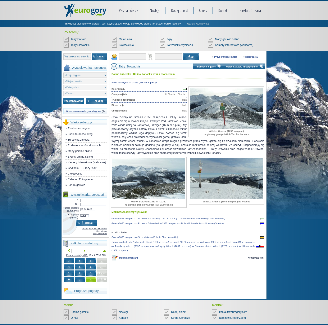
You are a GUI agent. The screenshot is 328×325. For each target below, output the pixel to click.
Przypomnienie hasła (225, 57)
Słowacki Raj (126, 45)
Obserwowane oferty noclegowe (83, 111)
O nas (203, 10)
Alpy (169, 39)
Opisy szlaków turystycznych (242, 66)
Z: (78, 200)
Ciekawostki (75, 173)
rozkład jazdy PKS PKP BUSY (94, 228)
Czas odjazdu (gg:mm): (72, 216)
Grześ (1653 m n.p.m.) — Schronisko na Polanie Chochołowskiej (144, 237)
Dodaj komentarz (128, 257)
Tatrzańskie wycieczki (180, 45)
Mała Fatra (125, 39)
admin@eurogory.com (232, 317)
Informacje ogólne (206, 66)
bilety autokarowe (100, 234)
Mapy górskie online (227, 39)
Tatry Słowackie (80, 45)
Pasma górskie (128, 10)
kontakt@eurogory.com (233, 311)
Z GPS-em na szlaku (80, 156)
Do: (77, 204)
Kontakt (223, 10)
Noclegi (155, 10)
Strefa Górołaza (250, 10)
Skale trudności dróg (80, 134)
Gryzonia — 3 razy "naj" (82, 168)
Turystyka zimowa (79, 139)
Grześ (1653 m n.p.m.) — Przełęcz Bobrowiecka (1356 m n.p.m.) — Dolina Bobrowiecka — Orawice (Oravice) (167, 223)
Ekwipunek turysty (79, 128)
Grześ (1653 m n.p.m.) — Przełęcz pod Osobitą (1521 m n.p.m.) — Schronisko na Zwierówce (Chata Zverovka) (168, 218)
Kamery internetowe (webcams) (234, 45)
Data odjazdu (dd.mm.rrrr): (72, 209)
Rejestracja (251, 57)
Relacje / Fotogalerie (80, 179)
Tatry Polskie (78, 39)
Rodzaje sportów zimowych (84, 145)
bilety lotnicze (101, 231)
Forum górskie (76, 184)
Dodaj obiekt (179, 10)
